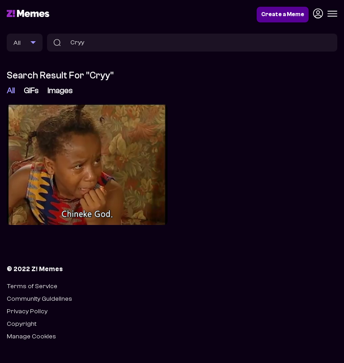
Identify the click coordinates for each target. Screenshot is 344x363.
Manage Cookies (31, 336)
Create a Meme (282, 14)
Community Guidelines (39, 298)
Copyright (21, 324)
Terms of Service (32, 286)
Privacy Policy (27, 311)
